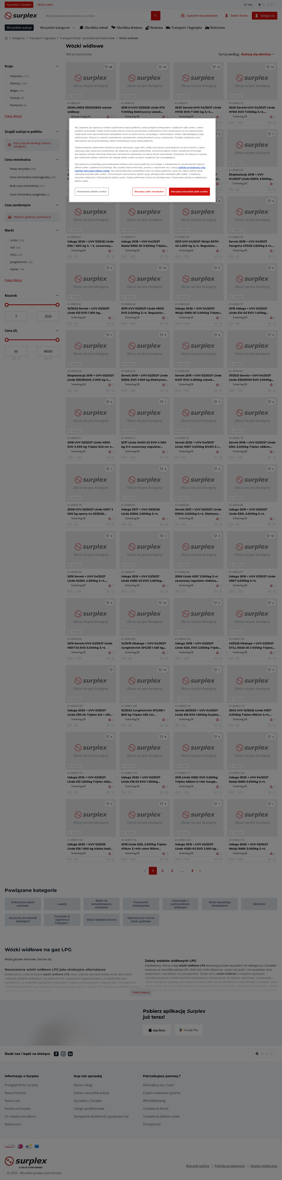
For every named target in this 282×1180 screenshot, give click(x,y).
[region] (142, 160)
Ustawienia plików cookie (92, 191)
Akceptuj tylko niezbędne (149, 191)
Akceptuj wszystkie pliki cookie (189, 191)
